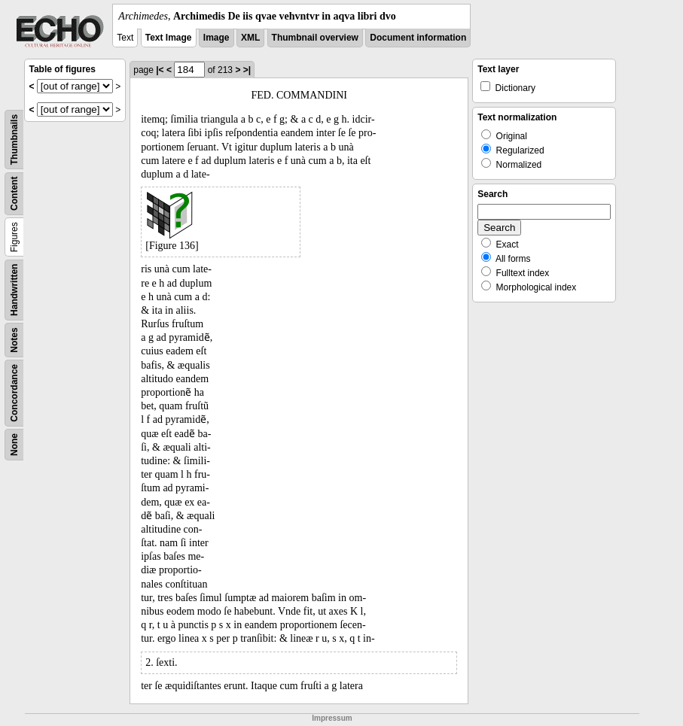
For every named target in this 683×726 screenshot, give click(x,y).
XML (250, 37)
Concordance (14, 393)
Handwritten (14, 290)
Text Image (168, 37)
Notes (14, 339)
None (14, 444)
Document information (418, 37)
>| (247, 70)
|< (159, 70)
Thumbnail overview (315, 37)
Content (14, 194)
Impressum (332, 718)
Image (216, 37)
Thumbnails (14, 139)
